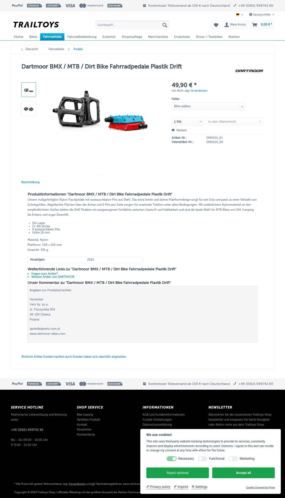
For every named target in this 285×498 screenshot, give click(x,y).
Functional (217, 459)
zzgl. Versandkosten (196, 90)
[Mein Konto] (235, 25)
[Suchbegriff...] (132, 25)
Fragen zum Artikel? (43, 273)
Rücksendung (86, 434)
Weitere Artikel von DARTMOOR (51, 276)
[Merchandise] (158, 36)
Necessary (186, 459)
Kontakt (82, 424)
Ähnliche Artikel (31, 356)
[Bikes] (33, 36)
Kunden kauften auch (57, 356)
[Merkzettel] (216, 25)
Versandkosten (77, 484)
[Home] (18, 36)
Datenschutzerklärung (157, 424)
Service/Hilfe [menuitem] (260, 14)
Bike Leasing (85, 414)
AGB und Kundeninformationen (164, 414)
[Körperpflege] (132, 36)
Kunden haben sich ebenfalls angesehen (99, 356)
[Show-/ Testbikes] (209, 36)
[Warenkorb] (262, 25)
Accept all (243, 473)
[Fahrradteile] (52, 36)
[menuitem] (132, 26)
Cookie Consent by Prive (260, 487)
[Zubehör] (109, 36)
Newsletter (84, 429)
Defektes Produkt (88, 419)
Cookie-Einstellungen (157, 419)
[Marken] (234, 36)
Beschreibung (30, 182)
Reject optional (177, 473)
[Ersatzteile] (182, 36)
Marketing (247, 459)
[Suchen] (164, 25)
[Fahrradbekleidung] (81, 36)
